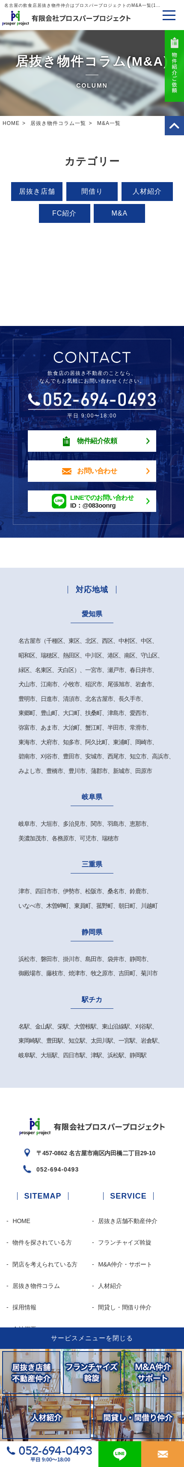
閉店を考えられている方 (44, 1264)
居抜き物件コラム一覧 (58, 123)
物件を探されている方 (41, 1242)
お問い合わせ (97, 471)
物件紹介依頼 (97, 440)
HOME (11, 123)
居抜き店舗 (37, 191)
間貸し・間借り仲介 (124, 1307)
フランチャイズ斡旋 (124, 1242)
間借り (92, 191)
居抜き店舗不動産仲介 (127, 1220)
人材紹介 (147, 191)
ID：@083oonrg (102, 501)
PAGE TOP (174, 125)
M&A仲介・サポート (125, 1264)
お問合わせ (162, 1454)
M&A (120, 213)
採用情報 (24, 1307)
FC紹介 (64, 213)
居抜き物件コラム (35, 1285)
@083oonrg (119, 1454)
